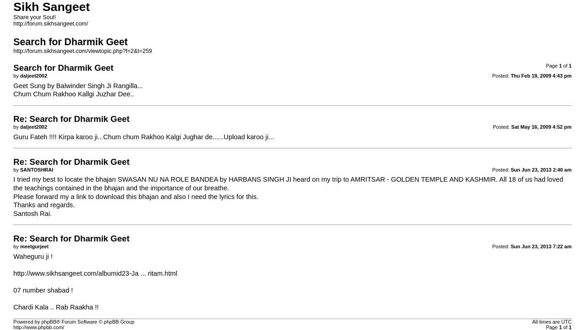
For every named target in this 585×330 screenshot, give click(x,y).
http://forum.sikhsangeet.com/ (50, 24)
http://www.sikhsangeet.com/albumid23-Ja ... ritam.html (95, 273)
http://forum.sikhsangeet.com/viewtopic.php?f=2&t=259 (82, 51)
